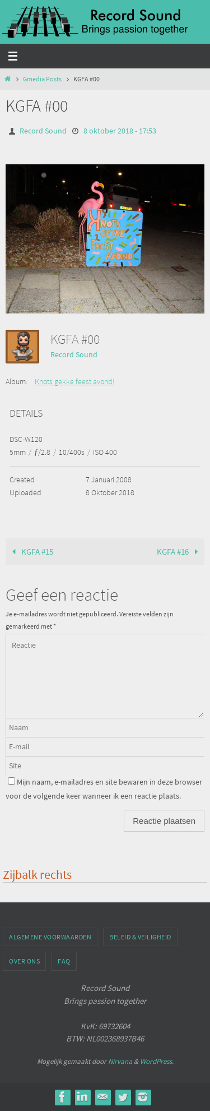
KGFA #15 (30, 551)
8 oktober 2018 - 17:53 (119, 131)
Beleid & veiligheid (140, 937)
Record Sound (43, 131)
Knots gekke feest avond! (75, 381)
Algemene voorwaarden (50, 937)
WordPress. (157, 1061)
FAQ (64, 961)
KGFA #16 (179, 551)
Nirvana (120, 1061)
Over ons (24, 961)
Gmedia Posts (42, 79)
